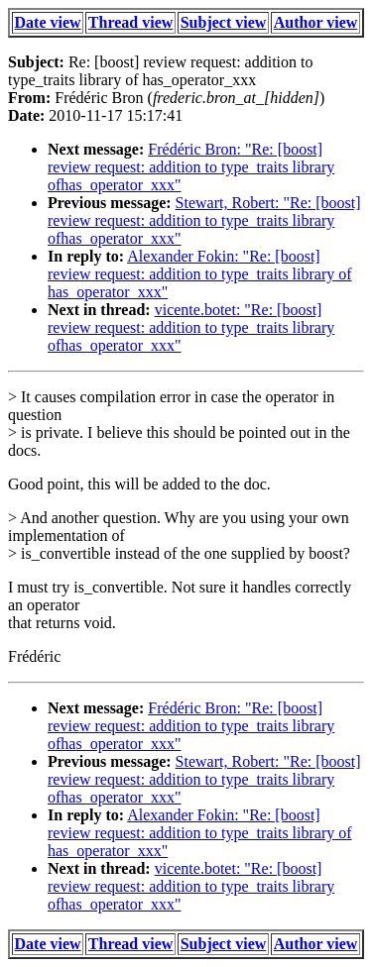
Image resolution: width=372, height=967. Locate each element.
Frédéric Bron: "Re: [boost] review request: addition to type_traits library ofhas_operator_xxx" (191, 167)
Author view (316, 22)
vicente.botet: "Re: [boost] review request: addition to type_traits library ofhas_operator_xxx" (191, 327)
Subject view (224, 22)
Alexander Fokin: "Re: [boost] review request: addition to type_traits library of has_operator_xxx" (200, 274)
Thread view (130, 22)
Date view (48, 22)
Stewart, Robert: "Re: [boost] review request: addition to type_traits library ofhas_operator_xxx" (204, 220)
